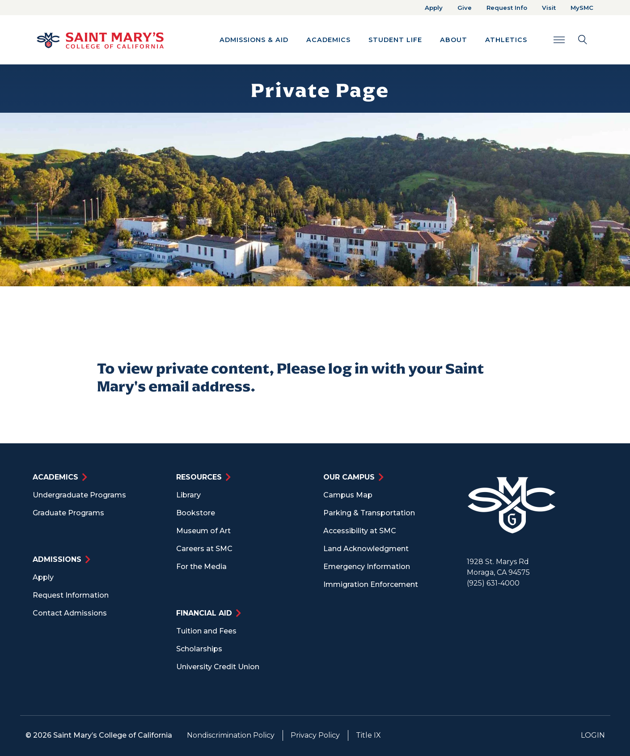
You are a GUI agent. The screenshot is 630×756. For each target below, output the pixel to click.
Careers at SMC (204, 548)
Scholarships (199, 649)
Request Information (71, 595)
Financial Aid (204, 613)
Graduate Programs (68, 513)
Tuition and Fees (206, 631)
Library (188, 495)
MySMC (582, 7)
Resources (199, 477)
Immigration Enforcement (370, 584)
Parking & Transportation (369, 513)
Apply (434, 7)
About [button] (453, 40)
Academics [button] (328, 40)
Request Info (506, 7)
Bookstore (195, 513)
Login (593, 735)
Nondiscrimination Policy (231, 735)
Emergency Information (366, 566)
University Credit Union (217, 667)
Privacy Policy (315, 735)
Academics (55, 477)
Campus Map (347, 495)
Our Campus (349, 477)
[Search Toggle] (570, 40)
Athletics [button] (506, 40)
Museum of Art (203, 531)
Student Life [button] (395, 40)
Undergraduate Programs (79, 495)
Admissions (57, 559)
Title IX (368, 735)
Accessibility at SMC (359, 531)
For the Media (201, 566)
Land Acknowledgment (366, 548)
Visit (549, 7)
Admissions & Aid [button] (254, 40)
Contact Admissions (70, 613)
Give (464, 7)
